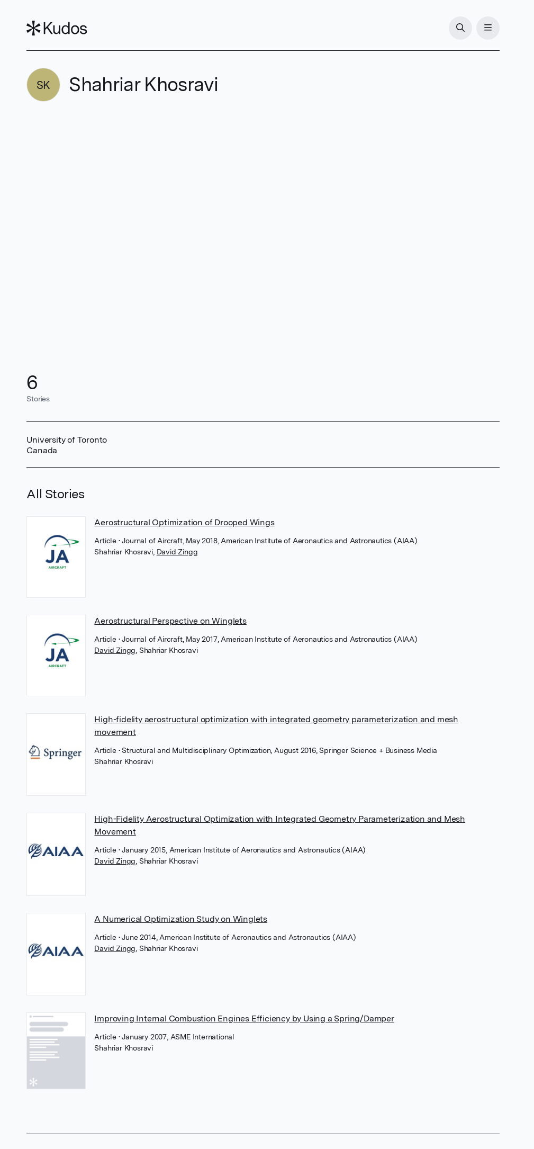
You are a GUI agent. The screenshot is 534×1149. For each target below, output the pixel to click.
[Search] (460, 28)
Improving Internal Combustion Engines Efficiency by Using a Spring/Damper (244, 1018)
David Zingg (177, 551)
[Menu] (488, 28)
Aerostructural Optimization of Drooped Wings (184, 522)
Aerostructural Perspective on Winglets (170, 621)
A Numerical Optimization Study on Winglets (180, 919)
